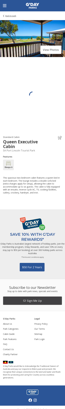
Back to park (10, 16)
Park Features (10, 339)
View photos (51, 50)
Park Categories (11, 328)
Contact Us (8, 349)
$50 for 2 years (32, 267)
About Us (7, 323)
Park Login (39, 339)
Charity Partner (10, 354)
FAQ (5, 344)
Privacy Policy (41, 323)
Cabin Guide (9, 334)
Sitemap (38, 334)
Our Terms (39, 328)
